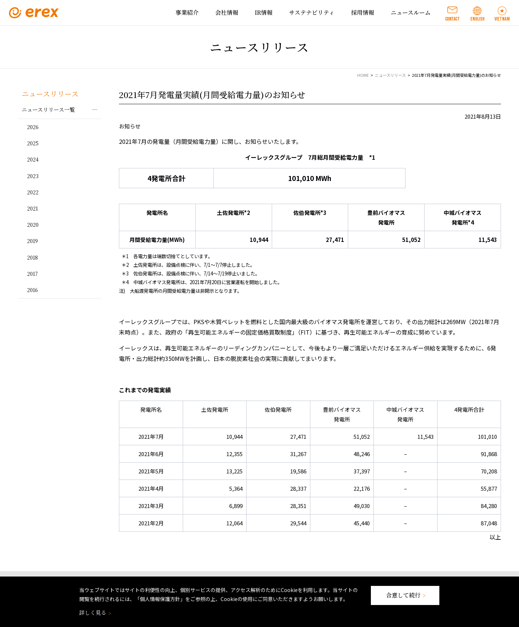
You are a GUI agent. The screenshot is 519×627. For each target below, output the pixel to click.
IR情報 (263, 12)
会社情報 (226, 12)
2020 (33, 224)
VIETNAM (502, 19)
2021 (32, 208)
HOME (363, 75)
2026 (33, 127)
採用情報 (362, 12)
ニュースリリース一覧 (48, 109)
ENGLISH (477, 19)
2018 (32, 257)
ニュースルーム (411, 12)
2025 (33, 143)
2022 (33, 192)
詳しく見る (94, 612)
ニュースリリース (390, 75)
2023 (33, 176)
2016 (32, 289)
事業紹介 (187, 12)
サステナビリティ (311, 12)
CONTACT (452, 19)
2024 (33, 159)
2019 (32, 240)
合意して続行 (405, 595)
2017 (32, 273)
